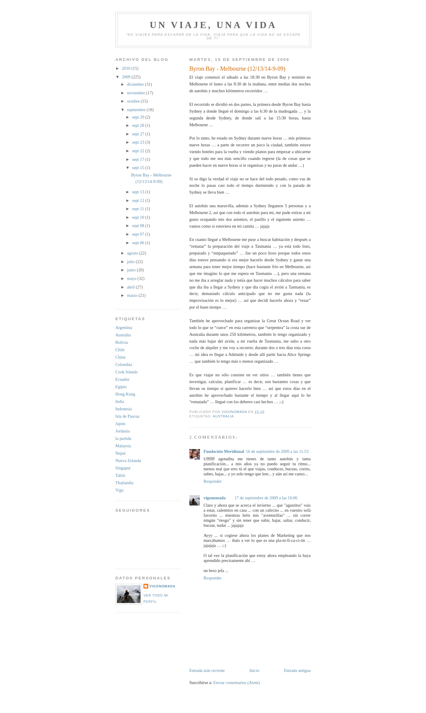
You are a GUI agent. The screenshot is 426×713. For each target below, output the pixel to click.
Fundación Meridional (224, 451)
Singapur (123, 468)
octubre (134, 101)
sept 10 (138, 217)
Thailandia (124, 482)
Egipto (121, 386)
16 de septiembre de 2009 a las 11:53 (277, 451)
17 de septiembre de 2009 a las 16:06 (266, 497)
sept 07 (138, 234)
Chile (120, 349)
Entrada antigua (297, 670)
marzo (132, 295)
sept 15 (138, 167)
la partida (123, 438)
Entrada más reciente (207, 670)
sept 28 (138, 125)
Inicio (254, 670)
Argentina (123, 327)
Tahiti (120, 475)
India (119, 401)
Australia (223, 416)
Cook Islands (126, 372)
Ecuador (122, 379)
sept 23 (138, 142)
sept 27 (138, 134)
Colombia (123, 364)
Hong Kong (125, 394)
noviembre (136, 92)
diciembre (136, 84)
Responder (213, 481)
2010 (126, 68)
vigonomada (215, 497)
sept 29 (138, 117)
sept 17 (138, 159)
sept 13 (138, 191)
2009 (126, 76)
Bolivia (121, 342)
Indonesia (123, 408)
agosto (133, 253)
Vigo (119, 490)
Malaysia (123, 445)
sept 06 (138, 242)
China (120, 357)
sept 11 (138, 208)
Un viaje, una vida (213, 25)
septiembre (136, 109)
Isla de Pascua (127, 416)
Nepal (120, 453)
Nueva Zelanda (128, 460)
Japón (120, 423)
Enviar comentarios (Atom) (236, 682)
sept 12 (138, 200)
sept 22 (138, 150)
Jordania (122, 431)
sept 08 (138, 225)
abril (131, 287)
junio (132, 270)
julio (131, 261)
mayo (132, 278)
